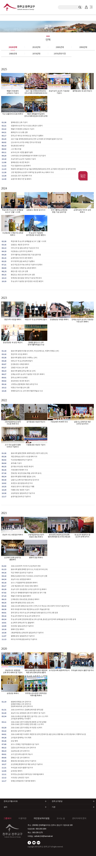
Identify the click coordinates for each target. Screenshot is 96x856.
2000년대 (60, 47)
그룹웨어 (7, 818)
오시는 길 (61, 818)
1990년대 (83, 47)
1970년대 (36, 53)
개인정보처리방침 (41, 818)
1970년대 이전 (60, 53)
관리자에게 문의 (79, 818)
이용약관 (22, 818)
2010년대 (36, 47)
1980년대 (13, 53)
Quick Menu (82, 175)
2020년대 (13, 47)
